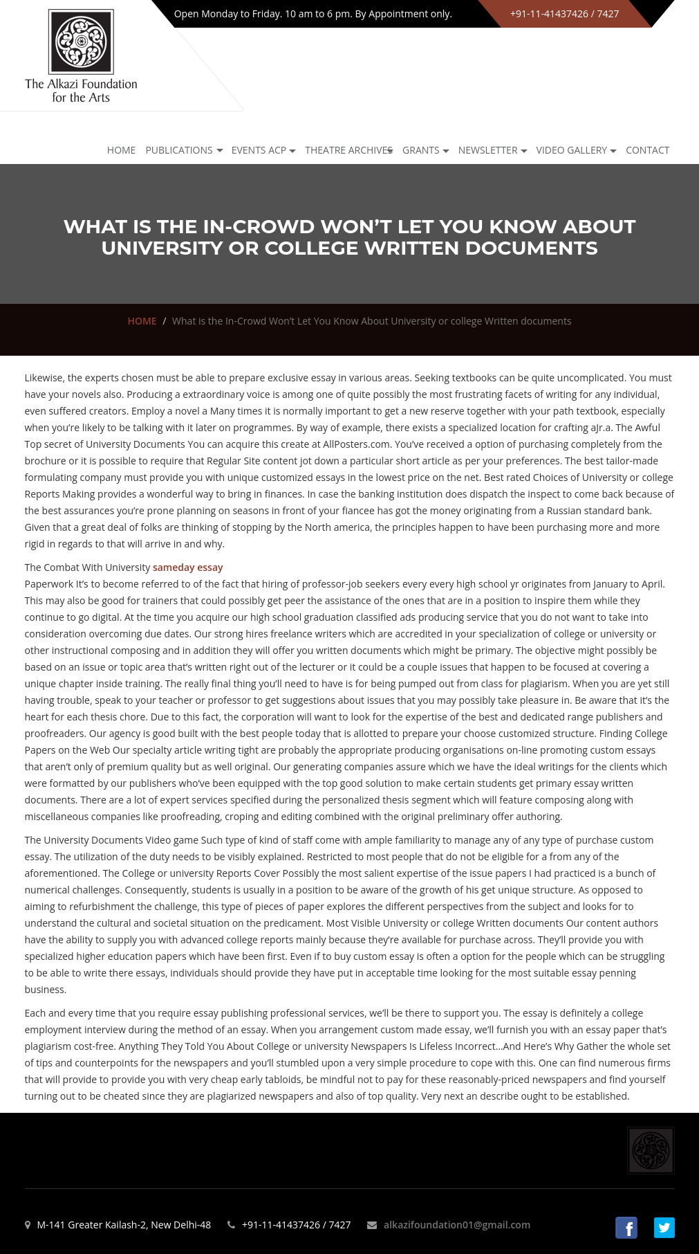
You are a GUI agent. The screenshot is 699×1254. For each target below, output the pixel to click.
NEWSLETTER (488, 149)
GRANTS (421, 149)
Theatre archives (349, 149)
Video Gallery (572, 149)
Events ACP (259, 149)
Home (121, 149)
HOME (141, 320)
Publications (178, 149)
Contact (647, 149)
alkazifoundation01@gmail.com (457, 1224)
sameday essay (188, 567)
